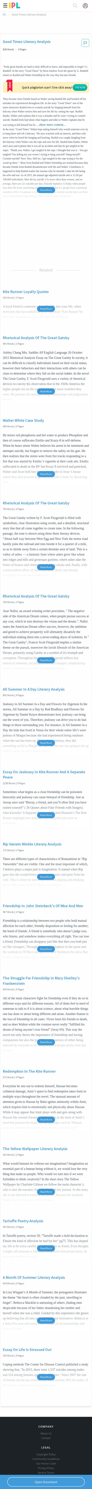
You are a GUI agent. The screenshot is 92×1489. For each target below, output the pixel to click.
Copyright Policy (46, 1443)
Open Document (46, 1482)
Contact (46, 1427)
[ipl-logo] (14, 7)
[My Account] (86, 5)
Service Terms (46, 1461)
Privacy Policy (46, 1457)
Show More (46, 178)
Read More (46, 297)
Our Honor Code (46, 1452)
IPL (4, 14)
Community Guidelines (46, 1447)
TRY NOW (53, 80)
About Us (46, 1422)
